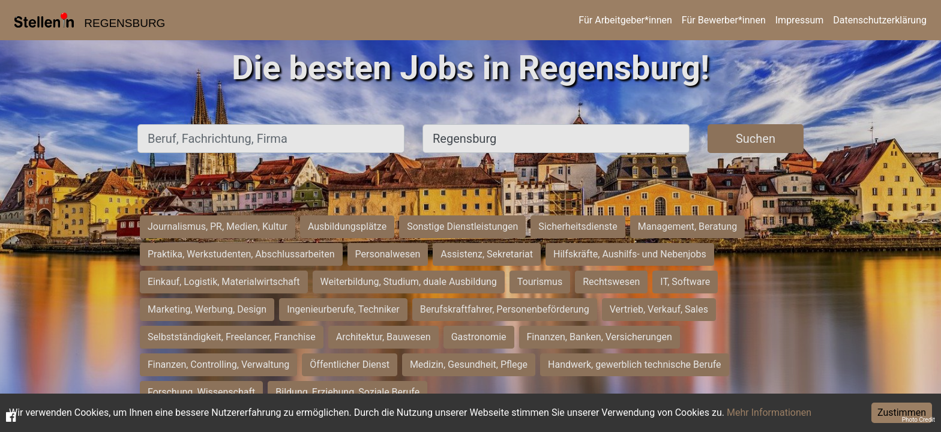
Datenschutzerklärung (880, 20)
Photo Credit (918, 419)
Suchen (755, 138)
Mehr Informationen (769, 412)
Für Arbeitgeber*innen (625, 20)
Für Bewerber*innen (724, 20)
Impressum (799, 20)
